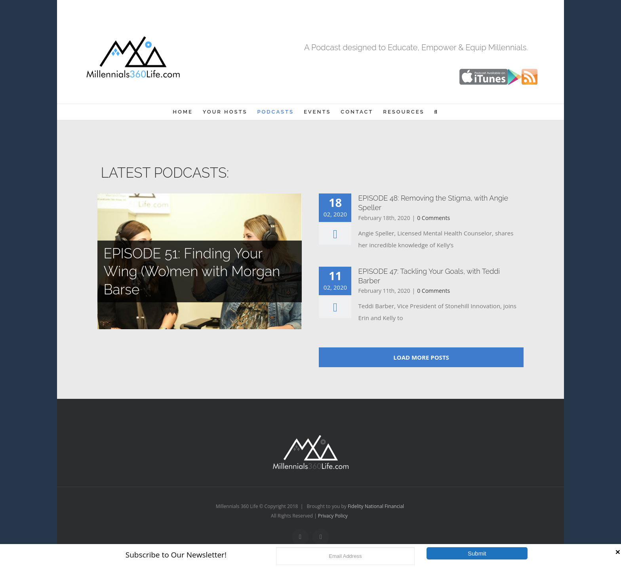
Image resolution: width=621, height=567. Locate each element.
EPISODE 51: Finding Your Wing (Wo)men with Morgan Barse (191, 271)
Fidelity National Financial (376, 506)
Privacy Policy (333, 515)
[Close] (617, 552)
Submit (477, 553)
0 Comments (433, 218)
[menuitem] (183, 112)
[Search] (436, 112)
